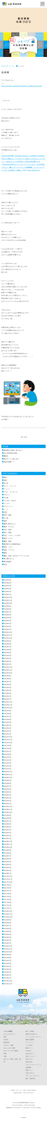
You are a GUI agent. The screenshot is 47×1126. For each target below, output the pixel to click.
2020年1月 (7, 803)
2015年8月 (7, 957)
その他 (6, 497)
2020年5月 (7, 792)
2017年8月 (7, 888)
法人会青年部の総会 (10, 453)
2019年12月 (8, 806)
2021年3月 (7, 763)
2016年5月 (7, 931)
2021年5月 (7, 757)
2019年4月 (7, 830)
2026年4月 (7, 586)
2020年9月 (7, 780)
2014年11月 (8, 984)
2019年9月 (7, 815)
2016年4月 (7, 934)
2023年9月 (7, 676)
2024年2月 (7, 661)
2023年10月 (8, 673)
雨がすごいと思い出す (11, 459)
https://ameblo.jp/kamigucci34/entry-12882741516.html (21, 86)
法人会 (6, 483)
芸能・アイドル (9, 550)
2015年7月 (7, 960)
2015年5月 (7, 966)
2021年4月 (7, 760)
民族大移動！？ (9, 462)
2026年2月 (7, 591)
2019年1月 (7, 838)
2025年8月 (7, 609)
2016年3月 (7, 937)
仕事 (5, 512)
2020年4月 (7, 795)
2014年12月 (8, 981)
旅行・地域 (7, 532)
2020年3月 (7, 798)
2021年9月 (7, 745)
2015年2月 (7, 975)
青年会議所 (7, 561)
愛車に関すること (10, 524)
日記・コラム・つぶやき (12, 535)
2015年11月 (8, 949)
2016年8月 (7, 923)
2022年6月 (7, 719)
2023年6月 (7, 684)
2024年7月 (7, 647)
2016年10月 (8, 917)
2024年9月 (7, 641)
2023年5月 (7, 687)
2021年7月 (7, 751)
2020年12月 (8, 771)
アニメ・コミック (10, 486)
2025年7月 (7, 612)
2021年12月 (8, 737)
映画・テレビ (8, 538)
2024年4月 (7, 655)
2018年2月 (7, 870)
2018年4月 (7, 864)
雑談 (5, 477)
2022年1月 (7, 734)
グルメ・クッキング (10, 492)
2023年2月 (7, 696)
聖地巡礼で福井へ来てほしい (13, 450)
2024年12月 (8, 632)
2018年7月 (7, 856)
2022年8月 (7, 713)
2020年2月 (7, 800)
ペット (6, 509)
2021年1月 (7, 769)
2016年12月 (8, 911)
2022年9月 (7, 710)
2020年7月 (7, 786)
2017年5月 (7, 896)
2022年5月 (7, 722)
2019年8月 (7, 818)
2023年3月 (7, 693)
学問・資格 (7, 515)
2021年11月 (8, 739)
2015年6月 (7, 963)
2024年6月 (7, 649)
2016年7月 (7, 925)
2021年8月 (7, 748)
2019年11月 (8, 809)
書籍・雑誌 (7, 541)
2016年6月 (7, 928)
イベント (7, 489)
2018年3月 (7, 867)
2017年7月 (7, 891)
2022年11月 (8, 705)
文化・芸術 (7, 529)
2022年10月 (8, 708)
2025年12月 (8, 597)
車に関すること (9, 558)
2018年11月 (8, 844)
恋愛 (5, 521)
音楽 (5, 564)
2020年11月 (8, 774)
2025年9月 (7, 606)
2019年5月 (7, 827)
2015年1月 (7, 978)
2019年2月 (7, 835)
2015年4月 (7, 969)
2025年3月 (7, 623)
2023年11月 (8, 670)
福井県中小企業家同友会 (12, 544)
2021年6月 (7, 754)
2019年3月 (7, 832)
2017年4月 (7, 899)
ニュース (21, 66)
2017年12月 (8, 876)
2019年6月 (7, 824)
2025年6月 (7, 615)
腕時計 (6, 456)
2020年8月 (7, 783)
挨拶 (5, 480)
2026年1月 (7, 594)
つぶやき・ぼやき (10, 500)
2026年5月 (7, 583)
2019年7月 (7, 821)
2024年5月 (7, 652)
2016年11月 (8, 914)
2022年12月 (8, 702)
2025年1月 (7, 629)
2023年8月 (7, 678)
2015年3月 (7, 972)
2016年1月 (7, 943)
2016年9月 (7, 920)
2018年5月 (7, 861)
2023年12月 (8, 667)
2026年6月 (7, 580)
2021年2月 (7, 766)
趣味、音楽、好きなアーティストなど (17, 556)
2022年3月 (7, 728)
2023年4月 (7, 690)
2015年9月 (7, 954)
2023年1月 (7, 699)
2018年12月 (8, 841)
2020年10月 (8, 777)
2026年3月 (7, 588)
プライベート (8, 506)
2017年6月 (7, 893)
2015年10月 (8, 952)
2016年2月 (7, 940)
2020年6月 (7, 789)
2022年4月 (7, 725)
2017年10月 (8, 882)
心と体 (6, 518)
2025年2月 (7, 626)
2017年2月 (7, 905)
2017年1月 (7, 908)
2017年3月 (7, 902)
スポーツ (7, 495)
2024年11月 (8, 635)
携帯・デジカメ (9, 526)
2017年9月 (7, 885)
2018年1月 (7, 873)
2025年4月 (7, 620)
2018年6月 (7, 859)
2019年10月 (8, 812)
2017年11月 (8, 879)
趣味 (5, 553)
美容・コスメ (8, 547)
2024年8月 (7, 644)
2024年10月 (8, 638)
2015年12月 (8, 946)
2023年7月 (7, 681)
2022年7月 (7, 716)
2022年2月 (7, 731)
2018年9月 (7, 850)
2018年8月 (7, 853)
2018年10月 (8, 847)
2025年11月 (8, 600)
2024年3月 (7, 658)
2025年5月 (7, 617)
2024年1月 (7, 664)
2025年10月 (8, 603)
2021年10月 (8, 742)
